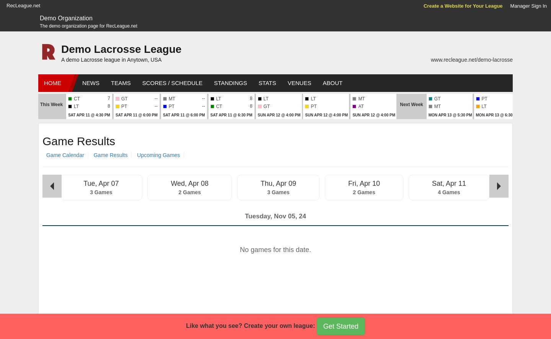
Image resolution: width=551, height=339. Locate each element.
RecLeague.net (23, 5)
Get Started (341, 326)
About (332, 83)
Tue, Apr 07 (101, 183)
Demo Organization (66, 18)
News (90, 83)
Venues (299, 83)
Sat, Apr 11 (449, 183)
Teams (121, 83)
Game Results (111, 155)
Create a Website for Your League (463, 6)
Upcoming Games (158, 155)
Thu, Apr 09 (278, 183)
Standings (230, 83)
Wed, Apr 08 (190, 183)
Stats (267, 83)
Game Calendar (65, 155)
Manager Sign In (528, 6)
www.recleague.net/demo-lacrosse (472, 60)
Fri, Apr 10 (364, 183)
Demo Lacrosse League (121, 49)
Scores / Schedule (172, 83)
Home (52, 83)
